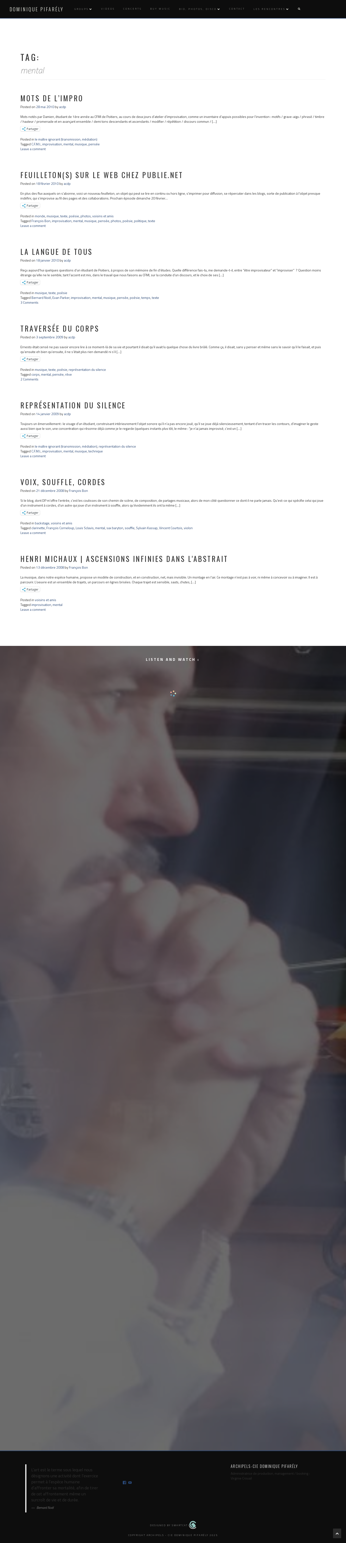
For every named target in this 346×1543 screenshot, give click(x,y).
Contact (237, 9)
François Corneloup (60, 527)
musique (81, 144)
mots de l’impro (52, 98)
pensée (94, 144)
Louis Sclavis (85, 527)
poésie (128, 220)
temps (145, 297)
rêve (68, 374)
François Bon (40, 220)
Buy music (160, 9)
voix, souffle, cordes (63, 481)
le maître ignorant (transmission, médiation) (66, 139)
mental (68, 144)
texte (151, 220)
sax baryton (114, 527)
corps (35, 374)
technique (95, 451)
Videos (108, 9)
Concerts (132, 9)
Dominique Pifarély (37, 9)
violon (188, 527)
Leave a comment (33, 148)
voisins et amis (103, 216)
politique (140, 220)
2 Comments (29, 379)
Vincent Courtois (170, 527)
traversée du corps (59, 328)
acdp (62, 106)
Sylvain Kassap (147, 527)
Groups (81, 9)
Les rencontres (269, 9)
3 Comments (29, 302)
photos (85, 216)
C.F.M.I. (36, 144)
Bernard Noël (41, 297)
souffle (130, 527)
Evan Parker (60, 297)
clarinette (38, 527)
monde (40, 216)
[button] (299, 9)
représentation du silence (87, 369)
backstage (42, 523)
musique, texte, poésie (63, 216)
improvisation (52, 144)
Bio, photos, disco (198, 9)
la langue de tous (56, 251)
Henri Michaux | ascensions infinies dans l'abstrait (124, 558)
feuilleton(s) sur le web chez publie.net (101, 174)
